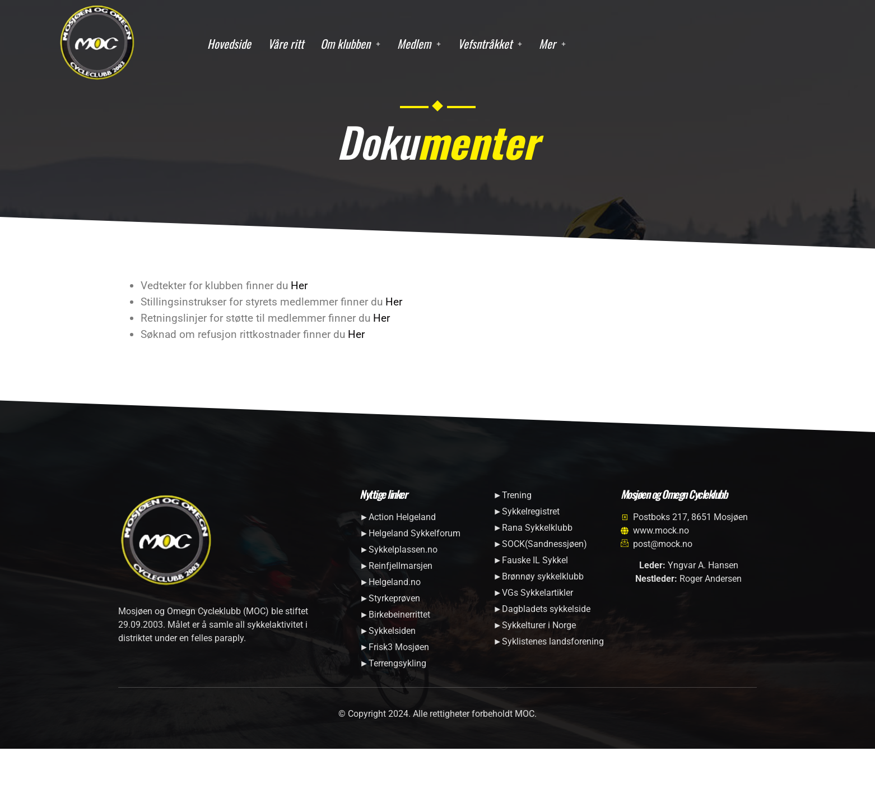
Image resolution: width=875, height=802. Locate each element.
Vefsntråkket (490, 43)
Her (299, 285)
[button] (350, 44)
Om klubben (350, 43)
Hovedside (229, 43)
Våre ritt (286, 43)
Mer (552, 43)
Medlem (419, 43)
